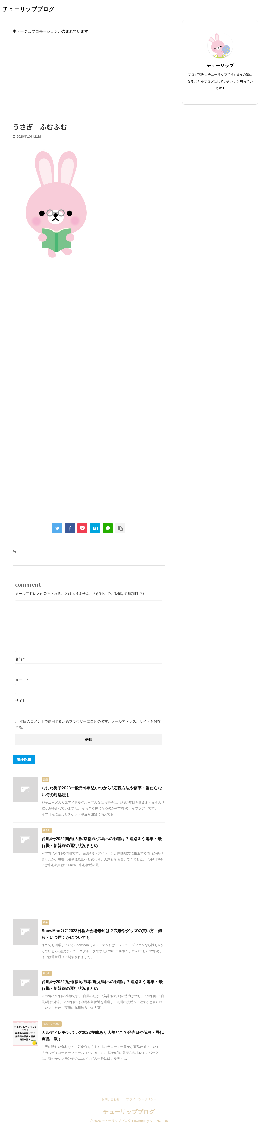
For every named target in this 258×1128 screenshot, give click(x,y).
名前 (19, 659)
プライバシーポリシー (141, 1099)
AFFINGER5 (159, 1121)
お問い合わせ (111, 1099)
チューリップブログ (28, 9)
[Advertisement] (89, 75)
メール (21, 680)
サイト (20, 701)
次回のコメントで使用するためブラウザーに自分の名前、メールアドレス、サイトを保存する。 (88, 724)
